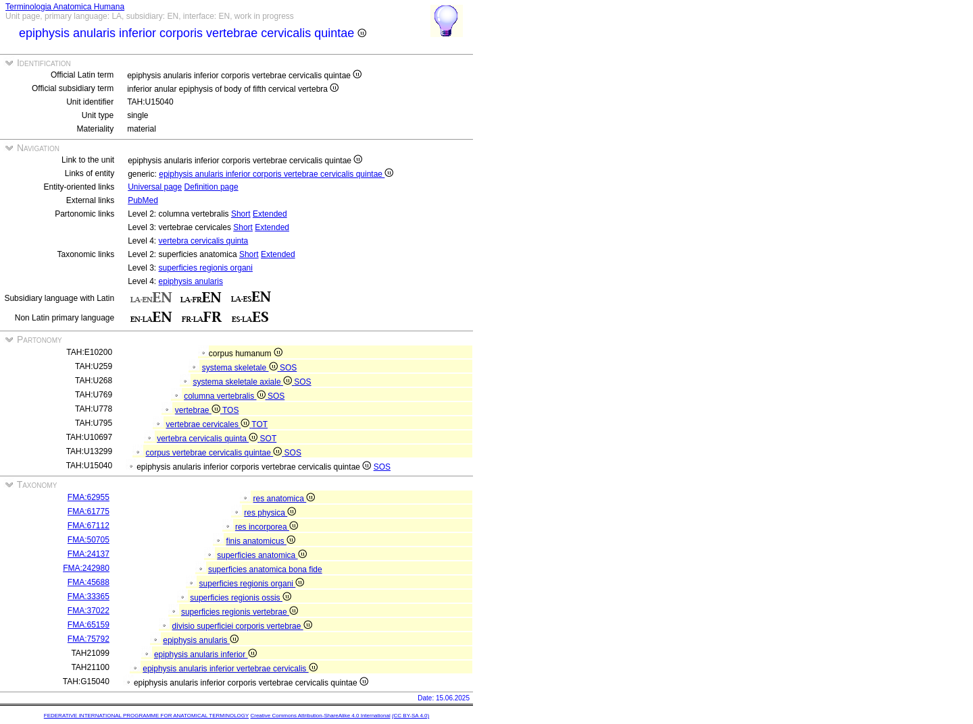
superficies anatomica (261, 555)
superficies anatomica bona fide (265, 569)
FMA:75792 (88, 639)
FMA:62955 (88, 497)
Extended (270, 214)
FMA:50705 (88, 540)
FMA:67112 (88, 525)
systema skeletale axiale (244, 382)
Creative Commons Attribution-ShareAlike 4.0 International (320, 716)
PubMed (143, 200)
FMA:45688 (88, 582)
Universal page (155, 187)
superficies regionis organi (206, 268)
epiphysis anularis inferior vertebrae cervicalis (230, 668)
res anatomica (284, 498)
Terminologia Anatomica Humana (64, 6)
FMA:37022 (88, 610)
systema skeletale (241, 367)
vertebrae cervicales (209, 424)
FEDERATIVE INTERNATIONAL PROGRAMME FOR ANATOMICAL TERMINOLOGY (146, 716)
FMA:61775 (88, 511)
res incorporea (266, 527)
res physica (270, 513)
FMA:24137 (88, 554)
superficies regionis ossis (240, 598)
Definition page (211, 187)
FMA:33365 (88, 596)
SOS (288, 367)
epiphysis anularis (191, 281)
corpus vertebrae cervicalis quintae (215, 452)
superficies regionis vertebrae (239, 612)
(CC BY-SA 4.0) (410, 716)
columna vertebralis (226, 396)
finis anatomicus (260, 541)
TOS (230, 410)
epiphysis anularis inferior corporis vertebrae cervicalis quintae (276, 174)
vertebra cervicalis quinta (204, 241)
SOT (268, 438)
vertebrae (198, 410)
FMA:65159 (88, 625)
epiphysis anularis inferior (205, 654)
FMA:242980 (86, 568)
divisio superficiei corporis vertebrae (242, 626)
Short (241, 214)
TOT (259, 424)
